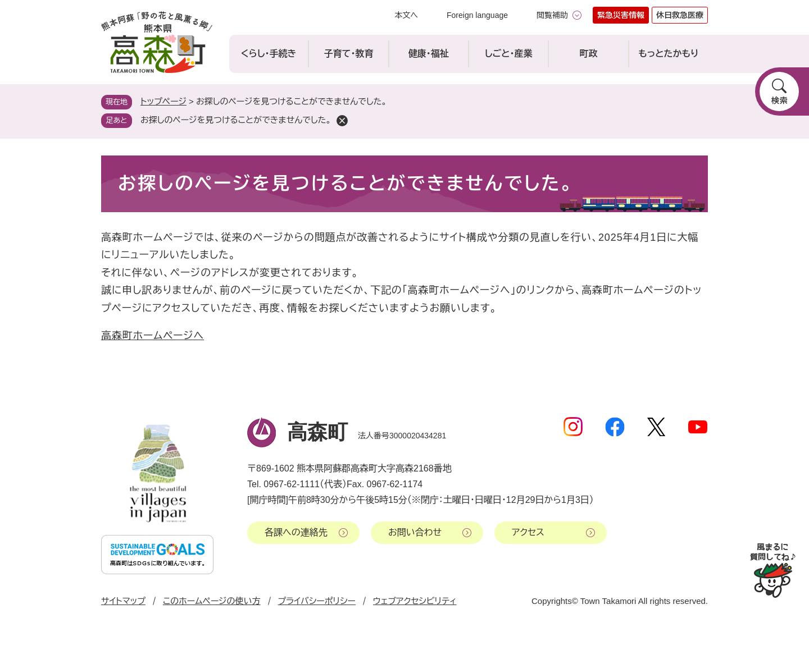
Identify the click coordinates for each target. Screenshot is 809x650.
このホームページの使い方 (212, 601)
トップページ (163, 101)
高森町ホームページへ (152, 335)
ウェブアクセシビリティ (415, 601)
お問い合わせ (415, 532)
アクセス (528, 532)
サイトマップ (123, 601)
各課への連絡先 (296, 532)
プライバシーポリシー (317, 601)
